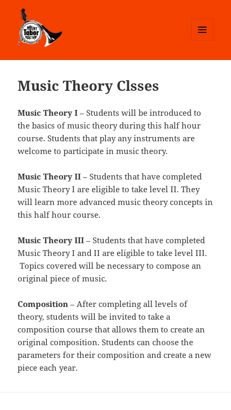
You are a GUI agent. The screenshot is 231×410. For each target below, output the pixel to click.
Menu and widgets (202, 40)
